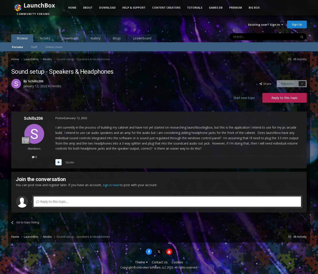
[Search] (252, 36)
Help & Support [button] (134, 8)
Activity (45, 38)
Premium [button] (235, 8)
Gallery (95, 38)
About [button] (88, 8)
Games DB (216, 8)
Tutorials (194, 8)
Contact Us (160, 262)
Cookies (177, 262)
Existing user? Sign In (265, 25)
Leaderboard (142, 38)
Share (265, 84)
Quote (70, 162)
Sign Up (297, 24)
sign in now (111, 185)
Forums (17, 47)
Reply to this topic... (52, 201)
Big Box (254, 8)
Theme (141, 262)
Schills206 (35, 81)
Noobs (56, 86)
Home (72, 8)
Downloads (70, 38)
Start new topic (244, 98)
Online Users (54, 47)
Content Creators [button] (166, 8)
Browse (22, 39)
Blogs (117, 38)
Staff (34, 47)
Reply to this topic (284, 98)
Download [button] (107, 8)
